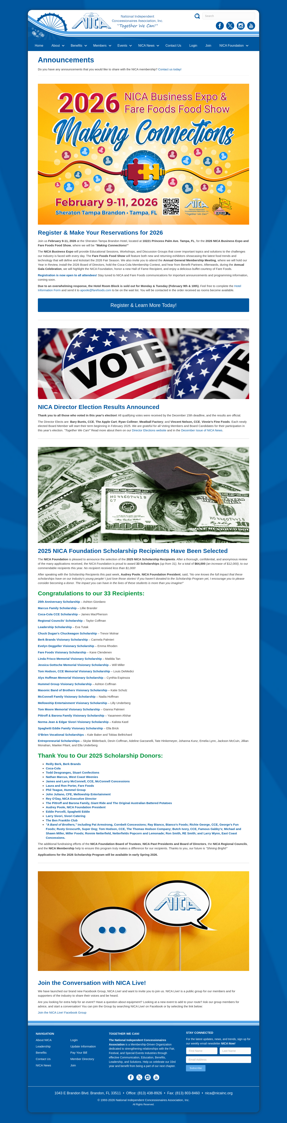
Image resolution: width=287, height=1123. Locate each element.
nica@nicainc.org (219, 1093)
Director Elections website (149, 430)
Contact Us (173, 45)
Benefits (76, 45)
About (55, 45)
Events (122, 45)
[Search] (228, 16)
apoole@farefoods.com (95, 290)
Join (208, 45)
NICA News (146, 45)
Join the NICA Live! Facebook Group (62, 1012)
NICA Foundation (231, 45)
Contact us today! (170, 69)
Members (100, 45)
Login (193, 45)
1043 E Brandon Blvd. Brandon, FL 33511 (87, 1093)
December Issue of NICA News (201, 430)
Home (39, 45)
